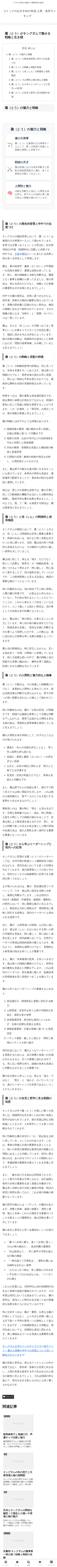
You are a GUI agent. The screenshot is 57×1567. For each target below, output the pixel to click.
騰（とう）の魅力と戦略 (20, 54)
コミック (8, 1397)
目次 (24, 48)
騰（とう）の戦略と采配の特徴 (26, 67)
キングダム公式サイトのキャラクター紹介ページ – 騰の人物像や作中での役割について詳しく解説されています (28, 1350)
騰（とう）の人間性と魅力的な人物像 (29, 80)
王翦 (17, 254)
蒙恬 (24, 254)
